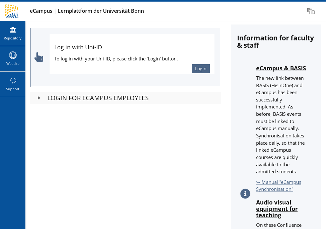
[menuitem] (311, 11)
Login (201, 69)
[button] (125, 98)
